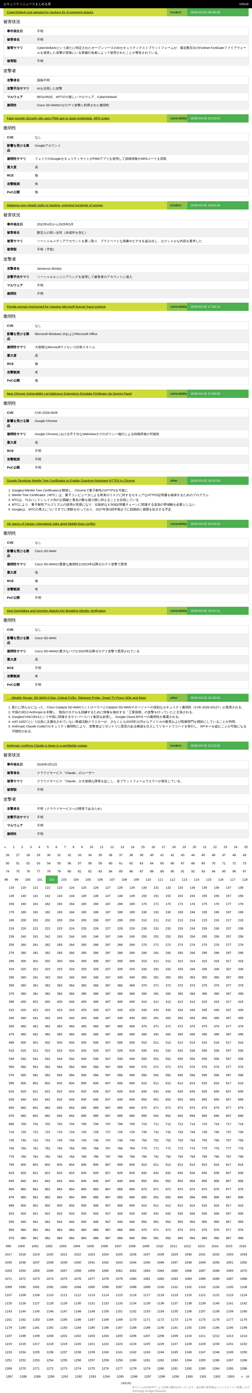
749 (132, 1140)
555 (204, 1059)
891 (156, 1197)
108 (124, 879)
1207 (146, 1336)
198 (240, 912)
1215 (8, 1344)
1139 (201, 1303)
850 (144, 1181)
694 (192, 1115)
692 (168, 1115)
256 (216, 936)
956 (216, 1221)
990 (144, 1238)
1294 (106, 1376)
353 (180, 977)
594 (192, 1075)
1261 (146, 1360)
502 (47, 1042)
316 (216, 961)
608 (120, 1083)
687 (107, 1115)
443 (59, 1018)
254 (192, 936)
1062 (132, 1270)
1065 (174, 1270)
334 (192, 969)
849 (132, 1181)
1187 (119, 1327)
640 (23, 1099)
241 (35, 936)
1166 (77, 1319)
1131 (91, 1303)
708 (120, 1124)
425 (83, 1010)
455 (204, 1018)
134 (192, 887)
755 (204, 1140)
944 (71, 1221)
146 (95, 896)
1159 (229, 1311)
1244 (160, 1352)
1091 (36, 1287)
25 (246, 847)
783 (59, 1156)
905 (83, 1205)
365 (83, 985)
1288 (23, 1376)
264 (71, 944)
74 (7, 871)
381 (35, 993)
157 (228, 896)
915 (204, 1205)
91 (183, 871)
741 (35, 1140)
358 (240, 977)
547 (107, 1059)
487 (107, 1034)
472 (168, 1026)
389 (132, 993)
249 (132, 936)
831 (156, 1173)
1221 (91, 1344)
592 (168, 1075)
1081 (146, 1278)
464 (71, 1026)
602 (47, 1083)
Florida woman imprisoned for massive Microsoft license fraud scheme (56, 306)
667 (107, 1107)
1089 (8, 1287)
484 (71, 1034)
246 (95, 936)
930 (144, 1213)
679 (11, 1115)
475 (204, 1026)
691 (156, 1115)
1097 (119, 1287)
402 (47, 1001)
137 (228, 887)
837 (228, 1173)
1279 (146, 1368)
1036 (22, 1262)
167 (107, 904)
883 (59, 1197)
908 (120, 1205)
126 (95, 887)
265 (83, 944)
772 (168, 1148)
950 (144, 1221)
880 (23, 1197)
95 (224, 871)
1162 (22, 1319)
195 (204, 912)
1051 (229, 1262)
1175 (201, 1319)
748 (120, 1140)
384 (71, 993)
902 (47, 1205)
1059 (91, 1270)
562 (47, 1067)
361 (35, 985)
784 (71, 1156)
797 (228, 1156)
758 (240, 1140)
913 (180, 1205)
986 (95, 1238)
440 (23, 1018)
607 (107, 1083)
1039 (63, 1262)
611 (156, 1083)
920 (23, 1213)
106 (100, 879)
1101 (174, 1287)
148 (120, 896)
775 (204, 1148)
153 (180, 896)
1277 (119, 1368)
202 (47, 920)
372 (168, 985)
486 (95, 1034)
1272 (49, 1368)
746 (95, 1140)
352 (168, 977)
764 (71, 1148)
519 (11, 1050)
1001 (35, 1246)
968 (120, 1230)
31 (59, 855)
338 (240, 969)
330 (144, 969)
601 (35, 1083)
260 (23, 944)
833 (180, 1173)
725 (83, 1132)
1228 (188, 1344)
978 (240, 1230)
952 (168, 1221)
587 (107, 1075)
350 (144, 977)
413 (180, 1001)
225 (83, 928)
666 (95, 1107)
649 (132, 1099)
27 (18, 855)
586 (95, 1075)
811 (156, 1164)
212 (168, 920)
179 (11, 912)
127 (107, 887)
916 (216, 1205)
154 (192, 896)
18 (174, 847)
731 (156, 1132)
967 (107, 1230)
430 (144, 1010)
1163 (36, 1319)
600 (23, 1083)
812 (168, 1164)
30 (49, 855)
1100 (160, 1287)
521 (35, 1050)
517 (228, 1042)
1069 (229, 1270)
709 (132, 1124)
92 (193, 871)
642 (47, 1099)
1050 (215, 1262)
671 (156, 1107)
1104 (215, 1287)
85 (121, 871)
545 (83, 1059)
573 (180, 1067)
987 (107, 1238)
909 (132, 1205)
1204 (105, 1336)
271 (156, 944)
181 (35, 912)
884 (71, 1197)
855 (204, 1181)
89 (162, 871)
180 (23, 912)
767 (107, 1148)
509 (132, 1042)
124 (71, 887)
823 (59, 1173)
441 (35, 1018)
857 (228, 1181)
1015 (228, 1246)
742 (47, 1140)
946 (95, 1221)
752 (168, 1140)
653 (180, 1099)
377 (228, 985)
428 (120, 1010)
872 (168, 1189)
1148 (77, 1311)
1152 (132, 1311)
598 (240, 1075)
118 (245, 879)
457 (228, 1018)
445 (83, 1018)
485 (83, 1034)
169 (132, 904)
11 (101, 847)
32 (69, 855)
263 (59, 944)
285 (83, 952)
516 (216, 1042)
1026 (132, 1254)
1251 (8, 1360)
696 (216, 1115)
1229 (201, 1344)
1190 (160, 1327)
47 (224, 855)
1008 (131, 1246)
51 (18, 863)
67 (183, 863)
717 (228, 1124)
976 (216, 1230)
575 (204, 1067)
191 (156, 912)
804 (71, 1164)
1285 (229, 1368)
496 (216, 1034)
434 (192, 1010)
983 (59, 1238)
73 (244, 863)
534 (192, 1050)
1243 (146, 1352)
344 (71, 977)
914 (192, 1205)
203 (59, 920)
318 (240, 961)
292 (168, 952)
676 (216, 1107)
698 (240, 1115)
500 (23, 1042)
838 (240, 1173)
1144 (22, 1311)
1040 (77, 1262)
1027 (146, 1254)
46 (213, 855)
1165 (63, 1319)
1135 (146, 1303)
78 (49, 871)
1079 (119, 1278)
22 (215, 847)
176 (216, 904)
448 (120, 1018)
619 (11, 1091)
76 (28, 871)
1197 (8, 1336)
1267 (229, 1360)
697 (228, 1115)
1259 (119, 1360)
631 (156, 1091)
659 (11, 1107)
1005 (90, 1246)
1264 (188, 1360)
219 (11, 928)
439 (11, 1018)
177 (228, 904)
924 (71, 1213)
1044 (132, 1262)
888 (120, 1197)
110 (148, 879)
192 (168, 912)
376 (216, 985)
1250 (243, 1352)
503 (59, 1042)
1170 (132, 1319)
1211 (201, 1336)
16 (153, 847)
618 (240, 1083)
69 (203, 863)
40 (152, 855)
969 (132, 1230)
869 (132, 1189)
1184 (77, 1327)
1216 (22, 1344)
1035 (8, 1262)
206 (95, 920)
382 (47, 993)
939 (11, 1221)
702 (47, 1124)
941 (35, 1221)
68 (193, 863)
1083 (174, 1278)
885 (83, 1197)
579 (11, 1075)
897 (228, 1197)
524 (71, 1050)
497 (228, 1034)
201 (35, 920)
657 (228, 1099)
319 (11, 969)
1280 (160, 1368)
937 (228, 1213)
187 (107, 912)
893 (180, 1197)
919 (11, 1213)
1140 (215, 1303)
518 (240, 1042)
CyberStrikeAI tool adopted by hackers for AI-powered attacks (50, 12)
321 (35, 969)
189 (132, 912)
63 (141, 863)
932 (168, 1213)
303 (59, 961)
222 (47, 928)
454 (192, 1018)
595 (204, 1075)
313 (180, 961)
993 (180, 1238)
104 (76, 879)
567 (107, 1067)
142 (47, 896)
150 (144, 896)
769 (132, 1148)
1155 (174, 1311)
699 (11, 1124)
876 (216, 1189)
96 (234, 871)
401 (35, 1001)
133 (180, 887)
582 (47, 1075)
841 (35, 1181)
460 (23, 1026)
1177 (229, 1319)
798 (240, 1156)
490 (144, 1034)
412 (168, 1001)
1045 (146, 1262)
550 (144, 1059)
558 (240, 1059)
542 (47, 1059)
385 (83, 993)
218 (240, 920)
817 (228, 1164)
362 (47, 985)
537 (228, 1050)
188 (120, 912)
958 (240, 1221)
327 (107, 969)
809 (132, 1164)
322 (47, 969)
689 (132, 1115)
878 (240, 1189)
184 (71, 912)
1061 (119, 1270)
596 (216, 1075)
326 (95, 969)
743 (59, 1140)
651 (156, 1099)
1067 (201, 1270)
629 (132, 1091)
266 (95, 944)
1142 (243, 1303)
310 (144, 961)
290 (144, 952)
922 (47, 1213)
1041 (91, 1262)
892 (168, 1197)
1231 (229, 1344)
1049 (201, 1262)
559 (11, 1067)
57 (79, 863)
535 (204, 1050)
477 (228, 1026)
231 (156, 928)
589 (132, 1075)
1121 (201, 1295)
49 (244, 855)
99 (16, 879)
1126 (22, 1303)
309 (132, 961)
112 (172, 879)
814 (192, 1164)
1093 (63, 1287)
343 (59, 977)
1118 (160, 1295)
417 (228, 1001)
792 (168, 1156)
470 (144, 1026)
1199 (36, 1336)
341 (35, 977)
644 (71, 1099)
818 (240, 1164)
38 (131, 855)
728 (120, 1132)
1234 (22, 1352)
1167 (91, 1319)
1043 (119, 1262)
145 (83, 896)
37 (121, 855)
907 (107, 1205)
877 (228, 1189)
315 (204, 961)
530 (144, 1050)
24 (235, 847)
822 (47, 1173)
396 (216, 993)
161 (35, 904)
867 (107, 1189)
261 (35, 944)
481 (35, 1034)
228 (120, 928)
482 (47, 1034)
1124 (243, 1295)
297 (228, 952)
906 (95, 1205)
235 (204, 928)
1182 (49, 1327)
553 (180, 1059)
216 (216, 920)
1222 (105, 1344)
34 (90, 855)
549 (132, 1059)
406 (95, 1001)
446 (95, 1018)
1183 (63, 1327)
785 (83, 1156)
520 (23, 1050)
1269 (8, 1368)
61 (121, 863)
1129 (63, 1303)
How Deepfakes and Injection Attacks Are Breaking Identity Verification (56, 610)
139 (11, 896)
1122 (215, 1295)
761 (35, 1148)
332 (168, 969)
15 (143, 847)
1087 (229, 1278)
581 (35, 1075)
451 (156, 1018)
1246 (188, 1352)
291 (156, 952)
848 (120, 1181)
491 (156, 1034)
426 (95, 1010)
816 (216, 1164)
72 (234, 863)
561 (35, 1067)
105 (88, 879)
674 (192, 1107)
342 (47, 977)
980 (23, 1238)
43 (183, 855)
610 (144, 1083)
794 (192, 1156)
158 (240, 896)
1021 (63, 1254)
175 (204, 904)
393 (180, 993)
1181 (36, 1327)
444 (71, 1018)
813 (180, 1164)
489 (132, 1034)
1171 (146, 1319)
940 (23, 1221)
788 (120, 1156)
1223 (119, 1344)
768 (120, 1148)
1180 (22, 1327)
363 (59, 985)
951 (156, 1221)
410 (144, 1001)
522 (47, 1050)
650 (144, 1099)
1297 (147, 1376)
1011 (173, 1246)
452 (168, 1018)
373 (180, 985)
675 (204, 1107)
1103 (201, 1287)
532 (168, 1050)
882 (47, 1197)
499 (11, 1042)
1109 (36, 1295)
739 (11, 1140)
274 (192, 944)
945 (83, 1221)
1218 (49, 1344)
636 (216, 1091)
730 (144, 1132)
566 (95, 1067)
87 (141, 871)
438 (240, 1010)
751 (156, 1140)
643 (59, 1099)
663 (59, 1107)
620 (23, 1091)
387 (107, 993)
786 (95, 1156)
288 (120, 952)
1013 (201, 1246)
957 (228, 1221)
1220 (77, 1344)
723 (59, 1132)
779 (11, 1156)
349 (132, 977)
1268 (243, 1360)
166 (95, 904)
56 (69, 863)
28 (28, 855)
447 (107, 1018)
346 (95, 977)
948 (120, 1221)
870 (144, 1189)
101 (39, 879)
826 (95, 1173)
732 (168, 1132)
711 (156, 1124)
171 (156, 904)
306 (95, 961)
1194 (215, 1327)
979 (11, 1238)
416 (216, 1001)
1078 (105, 1278)
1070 (243, 1270)
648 (120, 1099)
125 (83, 887)
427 (107, 1010)
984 (71, 1238)
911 (156, 1205)
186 (95, 912)
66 (172, 863)
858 (240, 1181)
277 (228, 944)
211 (156, 920)
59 (100, 863)
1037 (36, 1262)
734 (192, 1132)
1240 (105, 1352)
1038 (49, 1262)
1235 (36, 1352)
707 (107, 1124)
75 (18, 871)
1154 (160, 1311)
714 (192, 1124)
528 (120, 1050)
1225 (146, 1344)
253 (180, 936)
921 (35, 1213)
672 (168, 1107)
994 (192, 1238)
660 (23, 1107)
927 (107, 1213)
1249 (229, 1352)
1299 (175, 1376)
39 (141, 855)
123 (59, 887)
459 (11, 1026)
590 (144, 1075)
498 (240, 1034)
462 (47, 1026)
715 (204, 1124)
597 (228, 1075)
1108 (22, 1295)
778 (240, 1148)
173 (180, 904)
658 (240, 1099)
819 (11, 1173)
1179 (8, 1327)
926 (95, 1213)
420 (23, 1010)
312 (168, 961)
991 (156, 1238)
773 (180, 1148)
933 (180, 1213)
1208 (160, 1336)
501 (35, 1042)
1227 (174, 1344)
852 (168, 1181)
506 (95, 1042)
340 (23, 977)
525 (83, 1050)
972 (168, 1230)
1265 (201, 1360)
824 (71, 1173)
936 (216, 1213)
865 (83, 1189)
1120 (188, 1295)
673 (180, 1107)
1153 (146, 1311)
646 (95, 1099)
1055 (36, 1270)
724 (71, 1132)
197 (228, 912)
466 (95, 1026)
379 (11, 993)
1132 (105, 1303)
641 (35, 1099)
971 (156, 1230)
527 (107, 1050)
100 (27, 879)
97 (244, 871)
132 (168, 887)
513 (180, 1042)
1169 (119, 1319)
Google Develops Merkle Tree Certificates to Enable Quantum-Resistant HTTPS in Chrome (71, 480)
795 (204, 1156)
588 (120, 1075)
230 (144, 928)
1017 (8, 1254)
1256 (77, 1360)
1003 (62, 1246)
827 (107, 1173)
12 (112, 847)
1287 (9, 1376)
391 (156, 993)
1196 (243, 1327)
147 (107, 896)
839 (11, 1181)
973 (180, 1230)
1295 (120, 1376)
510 (144, 1042)
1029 (174, 1254)
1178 (243, 1319)
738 (240, 1132)
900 (23, 1205)
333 (180, 969)
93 (203, 871)
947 (107, 1221)
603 (59, 1083)
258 (240, 936)
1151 (119, 1311)
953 (180, 1221)
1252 (22, 1360)
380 (23, 993)
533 (180, 1050)
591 (156, 1075)
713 (180, 1124)
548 (120, 1059)
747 (107, 1140)
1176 (215, 1319)
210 (144, 920)
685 (83, 1115)
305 (83, 961)
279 (11, 952)
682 (47, 1115)
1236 (49, 1352)
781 (35, 1156)
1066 (188, 1270)
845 (83, 1181)
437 (228, 1010)
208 (120, 920)
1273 (63, 1368)
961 (35, 1230)
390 (144, 993)
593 (180, 1075)
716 (216, 1124)
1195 (229, 1327)
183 (59, 912)
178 (240, 904)
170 (144, 904)
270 (144, 944)
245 (83, 936)
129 (132, 887)
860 (23, 1189)
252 (168, 936)
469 (132, 1026)
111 (160, 879)
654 (192, 1099)
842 (47, 1181)
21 (205, 847)
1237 (63, 1352)
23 (225, 847)
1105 (229, 1287)
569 (132, 1067)
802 (47, 1164)
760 (23, 1148)
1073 (36, 1278)
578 (240, 1067)
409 (132, 1001)
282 (47, 952)
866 (95, 1189)
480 (23, 1034)
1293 (92, 1376)
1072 (22, 1278)
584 (71, 1075)
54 (49, 863)
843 (59, 1181)
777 (228, 1148)
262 (47, 944)
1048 (188, 1262)
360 (23, 985)
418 (240, 1001)
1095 (91, 1287)
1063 (146, 1270)
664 (71, 1107)
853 (180, 1181)
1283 (201, 1368)
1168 (105, 1319)
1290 (50, 1376)
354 (192, 977)
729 (132, 1132)
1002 (48, 1246)
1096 (105, 1287)
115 (208, 879)
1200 (49, 1336)
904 (71, 1205)
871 (156, 1189)
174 (192, 904)
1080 (132, 1278)
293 (180, 952)
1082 (160, 1278)
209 (132, 920)
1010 (159, 1246)
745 (83, 1140)
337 (228, 969)
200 (23, 920)
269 (132, 944)
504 (71, 1042)
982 (47, 1238)
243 (59, 936)
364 (71, 985)
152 (168, 896)
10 (91, 847)
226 (95, 928)
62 (131, 863)
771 (156, 1148)
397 (228, 993)
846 (95, 1181)
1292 (78, 1376)
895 (204, 1197)
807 (107, 1164)
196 (216, 912)
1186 (105, 1327)
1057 (63, 1270)
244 (71, 936)
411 (156, 1001)
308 (120, 961)
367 (107, 985)
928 (120, 1213)
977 (228, 1230)
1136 (160, 1303)
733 (180, 1132)
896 (216, 1197)
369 (132, 985)
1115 (119, 1295)
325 (83, 969)
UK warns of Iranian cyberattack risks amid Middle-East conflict (51, 523)
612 (168, 1083)
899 (11, 1205)
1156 (188, 1311)
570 (144, 1067)
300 (23, 961)
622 (47, 1091)
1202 (77, 1336)
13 (122, 847)
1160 (243, 1311)
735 (204, 1132)
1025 (119, 1254)
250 (144, 936)
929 (132, 1213)
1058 (77, 1270)
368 (120, 985)
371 (156, 985)
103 (63, 879)
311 (156, 961)
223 (59, 928)
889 (132, 1197)
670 (144, 1107)
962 (47, 1230)
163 (59, 904)
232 (168, 928)
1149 (91, 1311)
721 (35, 1132)
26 (7, 855)
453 (180, 1018)
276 (216, 944)
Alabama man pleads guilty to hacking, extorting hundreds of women (55, 205)
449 (132, 1018)
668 (120, 1107)
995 (204, 1238)
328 (120, 969)
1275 (91, 1368)
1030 (188, 1254)
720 (23, 1132)
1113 (91, 1295)
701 (35, 1124)
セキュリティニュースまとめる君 (27, 4)
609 (132, 1083)
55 (59, 863)
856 (216, 1181)
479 (11, 1034)
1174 (188, 1319)
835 (204, 1173)
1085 (201, 1278)
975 (204, 1230)
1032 (215, 1254)
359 (11, 985)
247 (107, 936)
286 (95, 952)
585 (83, 1075)
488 (120, 1034)
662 (47, 1107)
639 (11, 1099)
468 (120, 1026)
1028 (160, 1254)
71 (224, 863)
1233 (8, 1352)
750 (144, 1140)
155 (204, 896)
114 (196, 879)
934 (192, 1213)
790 (144, 1156)
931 (156, 1213)
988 (120, 1238)
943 (59, 1221)
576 (216, 1067)
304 (71, 961)
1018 (22, 1254)
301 (35, 961)
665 (83, 1107)
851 (156, 1181)
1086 (215, 1278)
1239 (91, 1352)
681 (35, 1115)
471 (156, 1026)
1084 (188, 1278)
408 (120, 1001)
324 (71, 969)
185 (83, 912)
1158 (215, 1311)
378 (240, 985)
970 (144, 1230)
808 (120, 1164)
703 (59, 1124)
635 (204, 1091)
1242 (132, 1352)
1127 (36, 1303)
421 (35, 1010)
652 (168, 1099)
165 (83, 904)
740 (23, 1140)
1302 (216, 1376)
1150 (105, 1311)
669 (132, 1107)
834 (192, 1173)
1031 (201, 1254)
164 (71, 904)
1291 (64, 1376)
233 (180, 928)
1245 (174, 1352)
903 (59, 1205)
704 (71, 1124)
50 (7, 863)
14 (132, 847)
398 (240, 993)
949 (132, 1221)
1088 (243, 1278)
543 (59, 1059)
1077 (91, 1278)
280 (23, 952)
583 (59, 1075)
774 (192, 1148)
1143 (8, 1311)
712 (168, 1124)
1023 (91, 1254)
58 (90, 863)
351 (156, 977)
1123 (229, 1295)
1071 (8, 1278)
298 (240, 952)
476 (216, 1026)
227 (107, 928)
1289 (36, 1376)
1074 (49, 1278)
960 (23, 1230)
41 (162, 855)
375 (204, 985)
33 (79, 855)
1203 (91, 1336)
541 (35, 1059)
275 (204, 944)
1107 (8, 1295)
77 (38, 871)
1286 (243, 1368)
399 (11, 1001)
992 (168, 1238)
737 (228, 1132)
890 (144, 1197)
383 (59, 993)
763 (59, 1148)
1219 (63, 1344)
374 (192, 985)
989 (132, 1238)
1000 (21, 1246)
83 (100, 871)
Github (244, 4)
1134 (132, 1303)
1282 (188, 1368)
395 (204, 993)
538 (240, 1050)
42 (172, 855)
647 (107, 1099)
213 (180, 920)
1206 (132, 1336)
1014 (215, 1246)
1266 (215, 1360)
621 (35, 1091)
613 (180, 1083)
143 (59, 896)
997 (228, 1238)
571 (156, 1067)
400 (23, 1001)
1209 (174, 1336)
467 (107, 1026)
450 (144, 1018)
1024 (105, 1254)
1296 (133, 1376)
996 (216, 1238)
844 (71, 1181)
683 (59, 1115)
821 (35, 1173)
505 (83, 1042)
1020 (49, 1254)
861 (35, 1189)
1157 (201, 1311)
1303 (230, 1376)
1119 (174, 1295)
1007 (118, 1246)
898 (240, 1197)
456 (216, 1018)
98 (6, 879)
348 (120, 977)
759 (11, 1148)
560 (23, 1067)
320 (23, 969)
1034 (243, 1254)
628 (120, 1091)
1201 (63, 1336)
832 (168, 1173)
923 (59, 1213)
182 (47, 912)
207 (107, 920)
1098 (132, 1287)
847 (107, 1181)
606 (95, 1083)
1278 (132, 1368)
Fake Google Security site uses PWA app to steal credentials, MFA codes (58, 118)
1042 (105, 1262)
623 (59, 1091)
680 (23, 1115)
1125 (8, 1303)
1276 (105, 1368)
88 (152, 871)
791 (156, 1156)
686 (95, 1115)
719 (11, 1132)
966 (95, 1230)
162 (47, 904)
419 (11, 1010)
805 (83, 1164)
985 (83, 1238)
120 (23, 887)
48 (234, 855)
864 (71, 1189)
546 (95, 1059)
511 (156, 1042)
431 (156, 1010)
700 (23, 1124)
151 (156, 896)
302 (47, 961)
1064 (160, 1270)
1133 (119, 1303)
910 (144, 1205)
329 (132, 969)
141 (35, 896)
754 (192, 1140)
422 (47, 1010)
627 (107, 1091)
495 (204, 1034)
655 (204, 1099)
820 (23, 1173)
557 (228, 1059)
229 (132, 928)
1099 (146, 1287)
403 (59, 1001)
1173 (174, 1319)
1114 (105, 1295)
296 (216, 952)
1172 (160, 1319)
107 (112, 879)
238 (240, 928)
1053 (8, 1270)
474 (192, 1026)
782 (47, 1156)
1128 (49, 1303)
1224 (132, 1344)
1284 (215, 1368)
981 (35, 1238)
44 (193, 855)
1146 (49, 1311)
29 (38, 855)
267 (107, 944)
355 (204, 977)
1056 (49, 1270)
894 (192, 1197)
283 (59, 952)
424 (71, 1010)
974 (192, 1230)
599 (11, 1083)
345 (83, 977)
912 (168, 1205)
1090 (22, 1287)
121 (35, 887)
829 (132, 1173)
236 (216, 928)
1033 (229, 1254)
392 (168, 993)
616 (216, 1083)
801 (35, 1164)
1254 (49, 1360)
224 (71, 928)
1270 (22, 1368)
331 (156, 969)
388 (120, 993)
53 (38, 863)
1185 (91, 1327)
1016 (242, 1246)
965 (83, 1230)
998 (240, 1238)
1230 (215, 1344)
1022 (77, 1254)
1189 (146, 1327)
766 (95, 1148)
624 (71, 1091)
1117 (146, 1295)
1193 (201, 1327)
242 (47, 936)
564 (71, 1067)
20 (194, 847)
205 (83, 920)
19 (184, 847)
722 (47, 1132)
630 (144, 1091)
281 (35, 952)
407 (107, 1001)
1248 (215, 1352)
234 (192, 928)
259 (11, 944)
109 (136, 879)
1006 (104, 1246)
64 (152, 863)
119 (11, 887)
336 (216, 969)
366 (95, 985)
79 (59, 871)
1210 (188, 1336)
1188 (132, 1327)
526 (95, 1050)
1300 (189, 1376)
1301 (203, 1376)
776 (216, 1148)
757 (228, 1140)
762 (47, 1148)
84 (110, 871)
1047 (174, 1262)
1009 (145, 1246)
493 (180, 1034)
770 (144, 1148)
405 (83, 1001)
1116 (132, 1295)
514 (192, 1042)
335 (204, 969)
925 (83, 1213)
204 (71, 920)
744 (71, 1140)
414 (192, 1001)
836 (216, 1173)
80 (69, 871)
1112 (77, 1295)
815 (204, 1164)
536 (216, 1050)
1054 (22, 1270)
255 (204, 936)
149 (132, 896)
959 (11, 1230)
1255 (63, 1360)
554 (192, 1059)
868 (120, 1189)
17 (163, 847)
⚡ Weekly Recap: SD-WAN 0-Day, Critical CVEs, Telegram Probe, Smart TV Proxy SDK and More (76, 697)
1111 (63, 1295)
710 (144, 1124)
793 (180, 1156)
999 (8, 1246)
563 (59, 1067)
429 (132, 1010)
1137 (174, 1303)
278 (240, 944)
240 (23, 936)
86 (131, 871)
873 (180, 1189)
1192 (188, 1327)
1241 (119, 1352)
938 (240, 1213)
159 (11, 904)
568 (120, 1067)
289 (132, 952)
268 (120, 944)
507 (107, 1042)
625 (83, 1091)
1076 (77, 1278)
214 (192, 920)
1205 (119, 1336)
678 (240, 1107)
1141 (229, 1303)
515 (204, 1042)
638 (240, 1091)
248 (120, 936)
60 (110, 863)
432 (168, 1010)
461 (35, 1026)
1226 (160, 1344)
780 (23, 1156)
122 (47, 887)
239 (11, 936)
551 (156, 1059)
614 (192, 1083)
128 (120, 887)
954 (192, 1221)
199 (11, 920)
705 (83, 1124)
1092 (49, 1287)
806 (95, 1164)
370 (144, 985)
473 (180, 1026)
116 (220, 879)
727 (107, 1132)
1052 (243, 1262)
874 (192, 1189)
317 (228, 961)
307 (107, 961)
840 (23, 1181)
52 (28, 863)
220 (23, 928)
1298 (161, 1376)
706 (95, 1124)
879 (11, 1197)
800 (23, 1164)
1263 (174, 1360)
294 (192, 952)
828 (120, 1173)
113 (184, 879)
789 (132, 1156)
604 (71, 1083)
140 (23, 896)
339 (11, 977)
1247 (201, 1352)
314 (192, 961)
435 (204, 1010)
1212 (215, 1336)
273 (180, 944)
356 (216, 977)
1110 (49, 1295)
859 (11, 1189)
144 (71, 896)
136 (216, 887)
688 (120, 1115)
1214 (243, 1336)
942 (47, 1221)
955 (204, 1221)
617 (228, 1083)
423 (59, 1010)
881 (35, 1197)
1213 (229, 1336)
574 (192, 1067)
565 (83, 1067)
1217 (36, 1344)
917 (228, 1205)
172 (168, 904)
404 (71, 1001)
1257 (91, 1360)
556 (216, 1059)
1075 (63, 1278)
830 (144, 1173)
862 (47, 1189)
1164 (49, 1319)
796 (216, 1156)
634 (192, 1091)
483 (59, 1034)
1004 (76, 1246)
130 (144, 887)
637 (228, 1091)
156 (216, 896)
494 (192, 1034)
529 (132, 1050)
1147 (63, 1311)
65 (162, 863)
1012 (187, 1246)
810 (144, 1164)
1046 (160, 1262)
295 (204, 952)
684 (71, 1115)
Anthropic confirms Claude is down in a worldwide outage (47, 745)
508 (120, 1042)
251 (156, 936)
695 (204, 1115)
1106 (243, 1287)
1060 (105, 1270)
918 (240, 1205)
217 (228, 920)
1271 (36, 1368)
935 (204, 1213)
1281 (174, 1368)
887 (107, 1197)
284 (71, 952)
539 (11, 1059)
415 (204, 1001)
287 (107, 952)
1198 (22, 1336)
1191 (174, 1327)
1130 (77, 1303)
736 (216, 1132)
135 (204, 887)
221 (35, 928)
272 (168, 944)
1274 (77, 1368)
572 (168, 1067)
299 (11, 961)
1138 (188, 1303)
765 (83, 1148)
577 (228, 1067)
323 (59, 969)
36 (110, 855)
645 (83, 1099)
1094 (77, 1287)
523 (59, 1050)
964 (71, 1230)
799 (11, 1164)
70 (213, 863)
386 (95, 993)
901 (35, 1205)
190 (144, 912)
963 (59, 1230)
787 (107, 1156)
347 (107, 977)
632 (168, 1091)
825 (83, 1173)
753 (180, 1140)
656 (216, 1099)
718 (240, 1124)
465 (83, 1026)
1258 (105, 1360)
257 (228, 936)
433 (180, 1010)
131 (156, 887)
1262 (160, 1360)
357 (228, 977)
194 (192, 912)
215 (204, 920)
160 (23, 904)
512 (168, 1042)
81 (79, 871)
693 (180, 1115)
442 (47, 1018)
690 (144, 1115)
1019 (36, 1254)
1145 (36, 1311)
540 (23, 1059)
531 (156, 1050)
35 (100, 855)
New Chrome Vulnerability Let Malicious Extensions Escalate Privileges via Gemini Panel (69, 393)
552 (168, 1059)
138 (240, 887)
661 (35, 1107)
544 (71, 1059)
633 (180, 1091)
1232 (243, 1344)
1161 (8, 1319)
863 (59, 1189)
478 (240, 1026)
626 (95, 1091)
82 (90, 871)
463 (59, 1026)
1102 (188, 1287)
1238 (77, 1352)
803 (59, 1164)
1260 (132, 1360)
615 (204, 1083)
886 (95, 1197)
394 (192, 993)
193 (180, 912)
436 (216, 1010)
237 (228, 928)
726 (95, 1132)
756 (216, 1140)
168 (120, 904)
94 (213, 871)
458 (240, 1018)
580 (23, 1075)
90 (172, 871)
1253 (36, 1360)
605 (83, 1083)
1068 (215, 1270)
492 (168, 1034)
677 (228, 1107)
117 (232, 879)
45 (203, 855)
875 (204, 1189)
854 (192, 1181)
